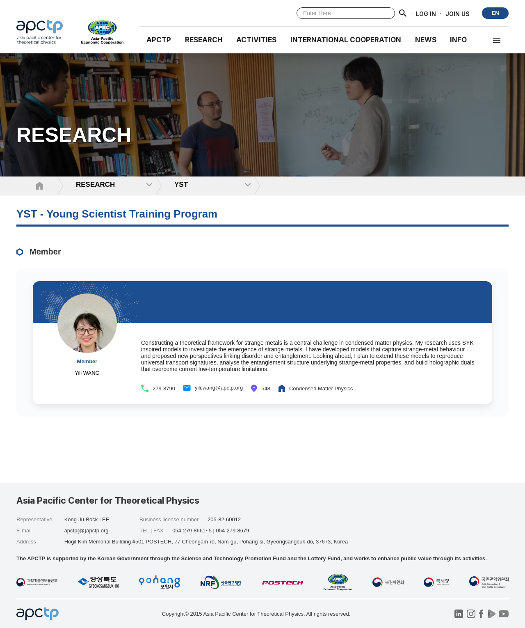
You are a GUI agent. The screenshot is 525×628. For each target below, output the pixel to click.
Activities (256, 40)
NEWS (425, 40)
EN (495, 13)
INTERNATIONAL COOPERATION (345, 40)
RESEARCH (204, 40)
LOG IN (426, 13)
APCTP (158, 40)
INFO (458, 40)
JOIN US (457, 13)
